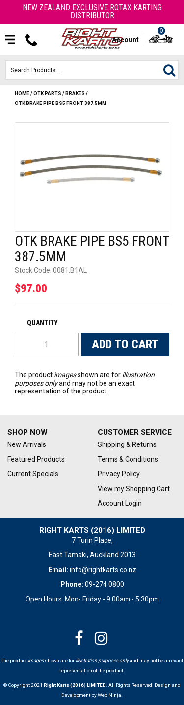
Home (22, 93)
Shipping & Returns (127, 444)
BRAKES (75, 93)
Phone (31, 39)
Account (125, 40)
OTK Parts (47, 93)
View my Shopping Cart (134, 489)
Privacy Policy (119, 474)
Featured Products (36, 459)
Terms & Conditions (128, 459)
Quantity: (47, 323)
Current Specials (32, 474)
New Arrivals (26, 444)
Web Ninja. (110, 695)
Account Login (120, 503)
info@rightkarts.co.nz (103, 570)
